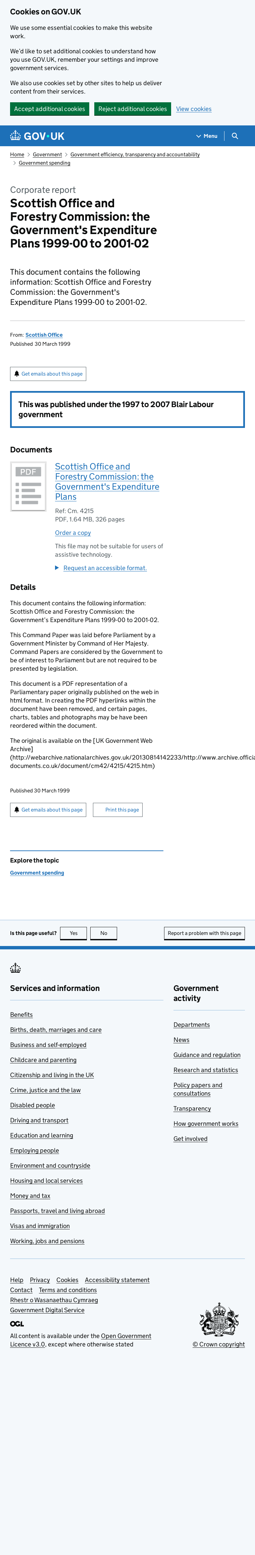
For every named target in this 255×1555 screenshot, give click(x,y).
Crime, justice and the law (45, 1090)
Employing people (34, 1150)
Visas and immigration (40, 1226)
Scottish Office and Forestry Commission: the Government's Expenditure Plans (107, 481)
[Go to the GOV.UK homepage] (37, 136)
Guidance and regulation (207, 1055)
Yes (78, 933)
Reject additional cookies (132, 109)
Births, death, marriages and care (56, 1030)
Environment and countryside (50, 1165)
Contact (21, 1290)
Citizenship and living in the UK (52, 1075)
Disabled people (32, 1105)
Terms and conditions (68, 1290)
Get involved (190, 1139)
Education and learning (41, 1135)
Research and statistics (205, 1070)
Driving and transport (39, 1120)
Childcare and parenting (43, 1060)
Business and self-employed (48, 1045)
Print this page (122, 810)
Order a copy (73, 533)
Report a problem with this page (204, 933)
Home (17, 154)
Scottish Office (44, 335)
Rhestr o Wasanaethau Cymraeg (54, 1300)
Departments (191, 1025)
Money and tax (30, 1196)
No (108, 933)
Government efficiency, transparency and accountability (135, 154)
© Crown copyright (219, 1344)
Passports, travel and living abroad (57, 1211)
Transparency (192, 1108)
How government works (206, 1123)
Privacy (40, 1280)
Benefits (21, 1014)
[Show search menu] (234, 136)
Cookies (67, 1280)
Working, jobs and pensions (47, 1241)
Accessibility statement (117, 1280)
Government (47, 154)
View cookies (194, 109)
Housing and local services (46, 1180)
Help (16, 1280)
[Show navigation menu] (207, 136)
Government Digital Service (47, 1310)
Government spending (44, 163)
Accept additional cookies (49, 109)
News (181, 1040)
